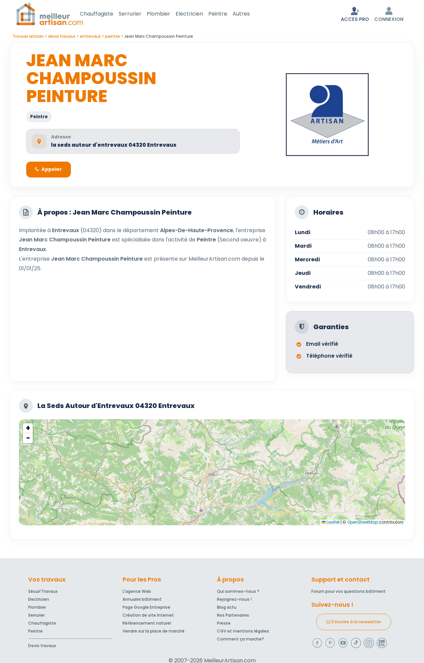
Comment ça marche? (240, 640)
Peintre (225, 14)
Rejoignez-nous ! (234, 600)
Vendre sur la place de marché (154, 632)
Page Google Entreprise (146, 608)
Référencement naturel (147, 624)
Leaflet (331, 524)
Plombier (166, 14)
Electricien (197, 14)
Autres (249, 14)
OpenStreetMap (362, 524)
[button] (28, 430)
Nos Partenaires (233, 616)
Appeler (49, 171)
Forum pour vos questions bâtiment (348, 592)
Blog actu (227, 608)
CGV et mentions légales (243, 632)
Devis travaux (42, 647)
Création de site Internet (148, 616)
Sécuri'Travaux (43, 592)
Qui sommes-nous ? (238, 592)
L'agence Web (137, 592)
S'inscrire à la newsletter (353, 623)
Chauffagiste (104, 14)
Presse (224, 624)
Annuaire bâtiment (142, 600)
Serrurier (138, 14)
